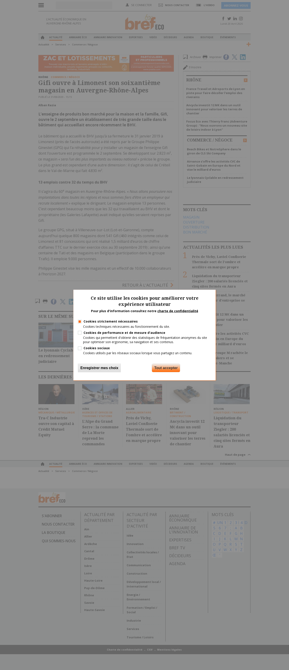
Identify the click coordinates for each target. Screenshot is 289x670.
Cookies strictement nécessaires (111, 321)
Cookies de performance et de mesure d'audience (124, 332)
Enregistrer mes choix (99, 368)
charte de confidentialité (177, 311)
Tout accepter (166, 368)
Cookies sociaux (97, 348)
